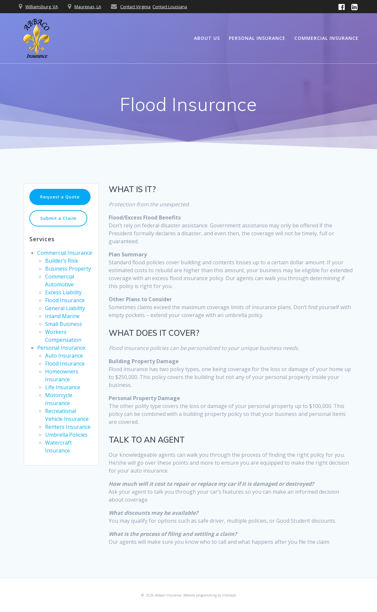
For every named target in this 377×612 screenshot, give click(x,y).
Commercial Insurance (326, 38)
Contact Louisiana (169, 7)
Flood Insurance (65, 309)
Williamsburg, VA (41, 7)
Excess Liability (63, 301)
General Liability (65, 317)
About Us (207, 38)
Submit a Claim (59, 227)
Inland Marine (62, 325)
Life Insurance (62, 396)
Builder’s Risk (61, 270)
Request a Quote (61, 201)
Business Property (68, 277)
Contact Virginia (135, 7)
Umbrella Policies (66, 444)
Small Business (63, 333)
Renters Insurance (68, 436)
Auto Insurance (64, 364)
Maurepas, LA (87, 7)
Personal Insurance (257, 38)
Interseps (229, 595)
